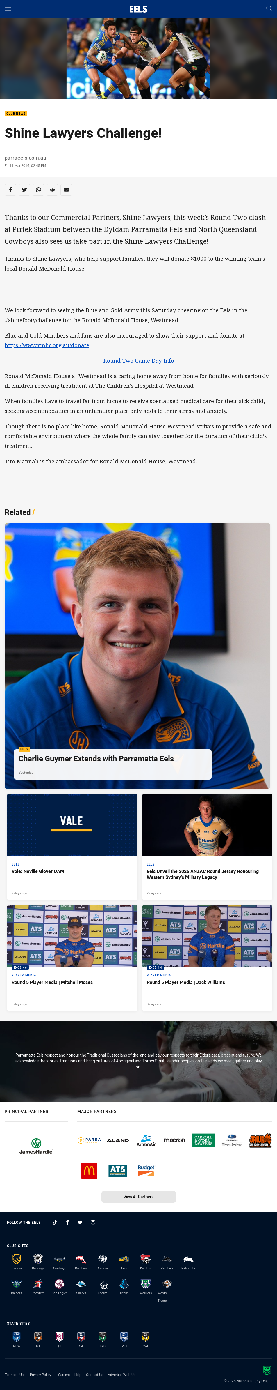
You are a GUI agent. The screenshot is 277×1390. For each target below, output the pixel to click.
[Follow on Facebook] (67, 1222)
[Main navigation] (8, 9)
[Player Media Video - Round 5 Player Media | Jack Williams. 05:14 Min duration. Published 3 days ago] (207, 958)
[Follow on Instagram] (93, 1222)
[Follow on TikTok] (54, 1222)
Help (77, 1374)
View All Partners (138, 1197)
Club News (16, 114)
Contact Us (94, 1374)
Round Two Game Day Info (138, 360)
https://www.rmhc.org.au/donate (47, 345)
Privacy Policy (40, 1374)
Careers (64, 1374)
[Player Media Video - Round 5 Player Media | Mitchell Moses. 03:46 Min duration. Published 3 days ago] (72, 958)
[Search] (269, 9)
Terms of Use (15, 1374)
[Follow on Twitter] (80, 1222)
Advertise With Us (121, 1374)
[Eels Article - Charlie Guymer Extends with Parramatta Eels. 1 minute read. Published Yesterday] (137, 656)
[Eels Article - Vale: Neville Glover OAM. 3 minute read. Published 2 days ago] (72, 847)
